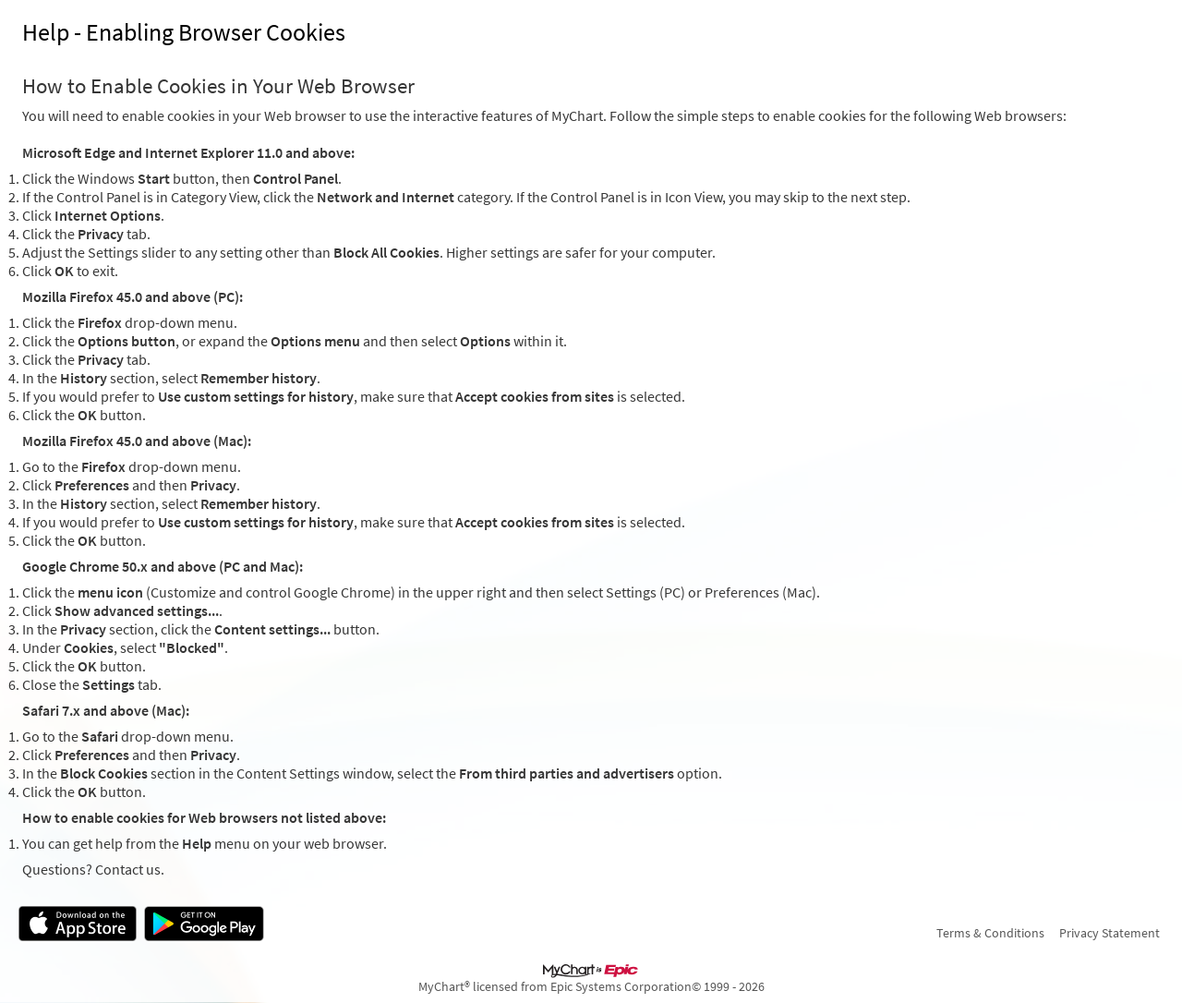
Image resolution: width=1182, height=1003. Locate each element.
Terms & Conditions (990, 932)
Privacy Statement (1109, 932)
